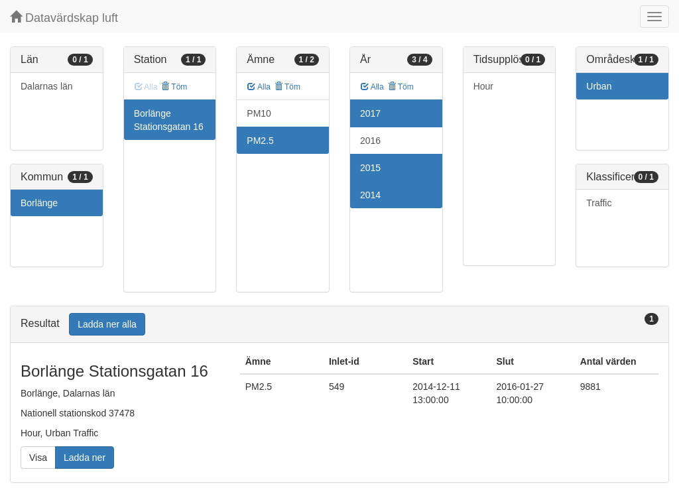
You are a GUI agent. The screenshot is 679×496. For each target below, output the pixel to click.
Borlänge (39, 203)
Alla (259, 87)
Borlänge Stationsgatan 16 (169, 120)
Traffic (598, 203)
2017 (370, 113)
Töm (174, 87)
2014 (370, 195)
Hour (483, 86)
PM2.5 (260, 140)
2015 (370, 167)
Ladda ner (84, 457)
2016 (370, 140)
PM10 (259, 113)
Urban (598, 86)
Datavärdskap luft (64, 18)
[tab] (339, 324)
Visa (38, 457)
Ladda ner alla (107, 324)
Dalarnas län (47, 86)
